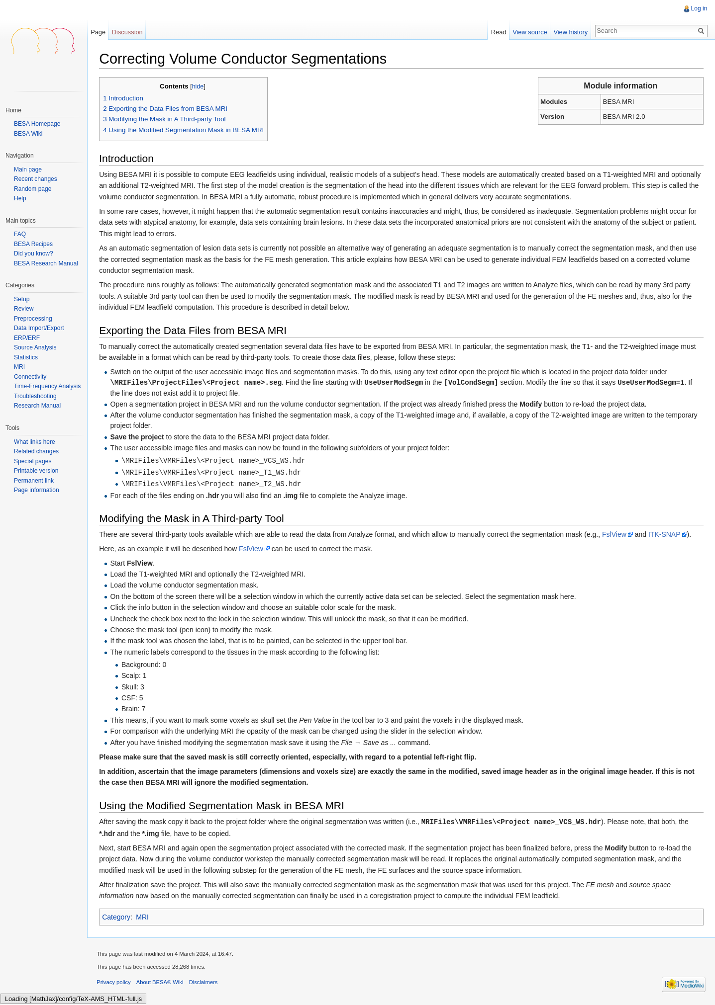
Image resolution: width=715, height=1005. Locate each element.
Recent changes (35, 179)
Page (98, 32)
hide (198, 86)
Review (23, 308)
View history (570, 32)
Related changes (36, 451)
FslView (615, 534)
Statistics (26, 357)
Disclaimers (204, 983)
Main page (28, 170)
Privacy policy (114, 983)
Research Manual (37, 405)
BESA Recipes (33, 244)
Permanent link (34, 480)
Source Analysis (35, 347)
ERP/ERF (27, 338)
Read (498, 32)
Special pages (32, 461)
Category (117, 917)
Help (20, 198)
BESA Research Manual (46, 263)
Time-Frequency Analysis (47, 386)
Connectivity (30, 376)
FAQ (20, 234)
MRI (143, 917)
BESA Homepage (37, 123)
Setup (21, 299)
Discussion (127, 32)
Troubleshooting (35, 396)
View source (529, 32)
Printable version (36, 470)
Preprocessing (33, 318)
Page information (36, 490)
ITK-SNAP (665, 534)
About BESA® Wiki (161, 983)
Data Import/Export (39, 328)
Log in (699, 8)
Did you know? (33, 253)
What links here (34, 441)
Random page (32, 189)
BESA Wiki (28, 133)
